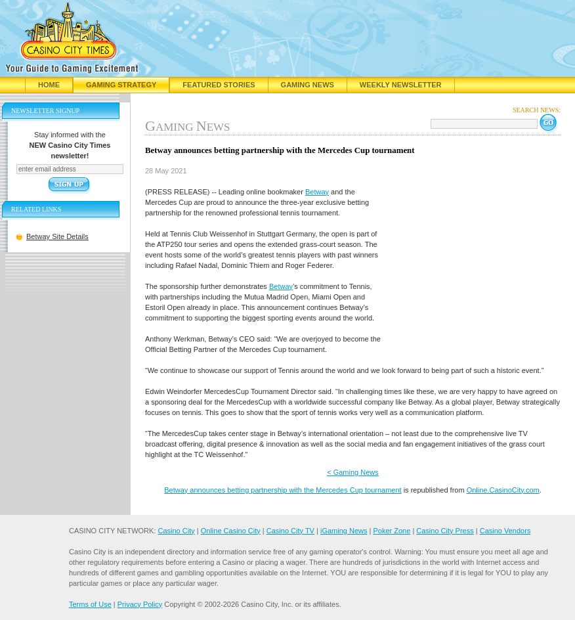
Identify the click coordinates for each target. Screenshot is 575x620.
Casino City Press (444, 531)
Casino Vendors (505, 531)
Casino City (176, 531)
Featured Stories (218, 85)
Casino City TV (290, 531)
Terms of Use (90, 604)
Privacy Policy (139, 604)
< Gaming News (353, 472)
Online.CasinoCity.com (503, 490)
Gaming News (307, 85)
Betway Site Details (57, 236)
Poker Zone (391, 531)
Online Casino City (231, 531)
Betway (317, 192)
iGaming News (344, 531)
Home (49, 85)
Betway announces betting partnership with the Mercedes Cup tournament (282, 490)
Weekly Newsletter (401, 85)
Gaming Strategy (121, 85)
